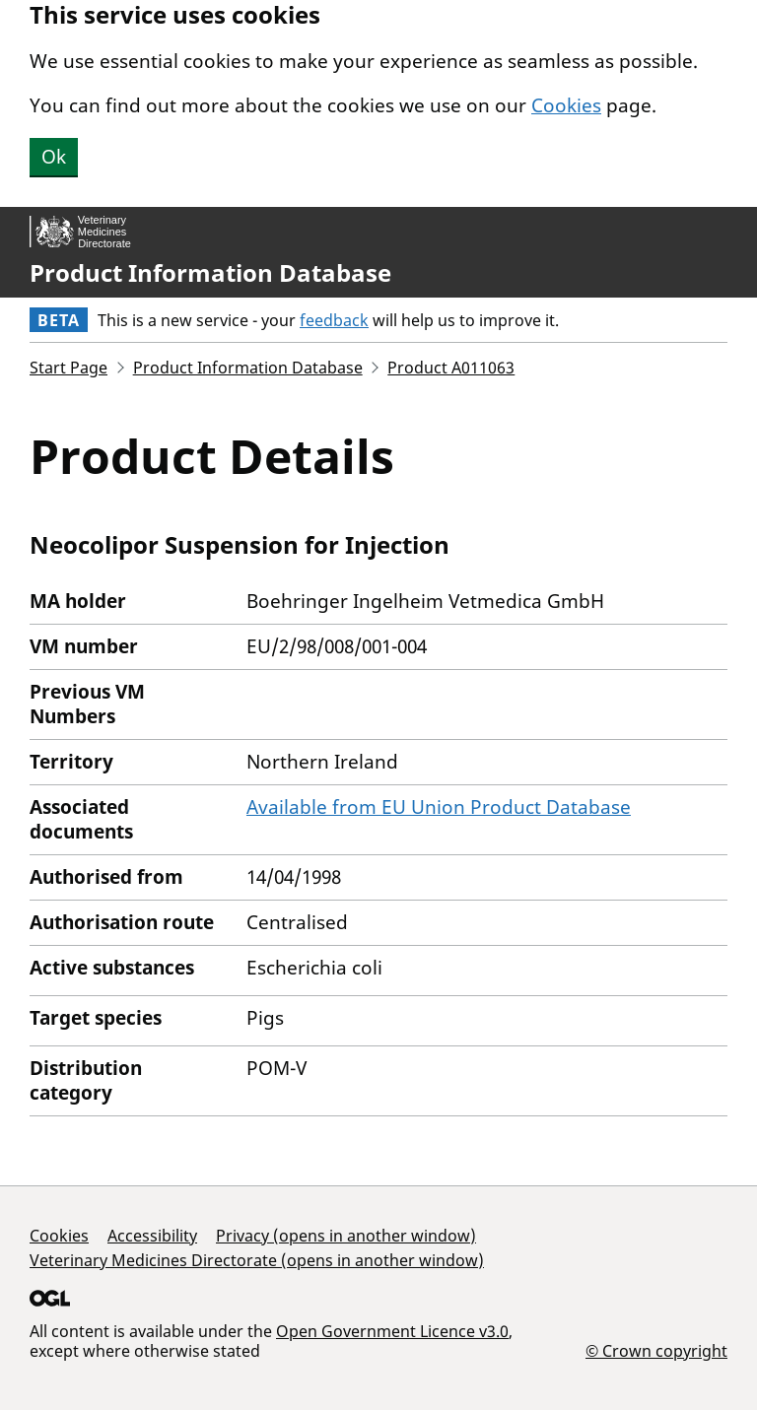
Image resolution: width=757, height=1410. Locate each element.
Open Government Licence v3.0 (392, 1331)
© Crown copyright (656, 1350)
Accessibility (152, 1235)
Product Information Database (210, 273)
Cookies (566, 105)
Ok (53, 156)
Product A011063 (451, 367)
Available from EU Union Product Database (438, 807)
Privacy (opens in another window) (346, 1235)
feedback (334, 320)
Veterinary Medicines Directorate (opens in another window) (257, 1260)
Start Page (68, 367)
